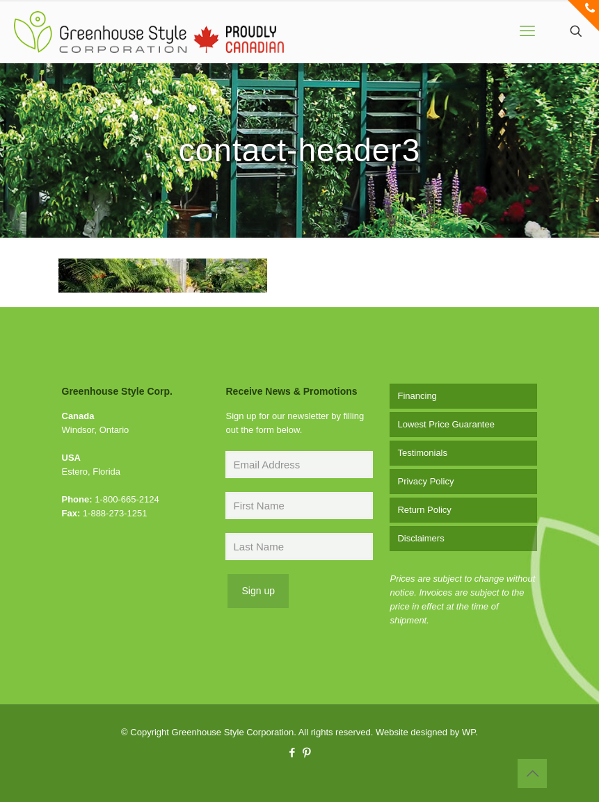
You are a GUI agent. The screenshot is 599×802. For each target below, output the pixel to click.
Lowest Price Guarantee (445, 424)
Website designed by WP (425, 732)
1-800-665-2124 (127, 499)
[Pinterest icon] (307, 752)
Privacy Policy (425, 481)
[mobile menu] (527, 31)
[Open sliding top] (583, 15)
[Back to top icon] (532, 773)
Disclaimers (420, 538)
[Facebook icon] (292, 752)
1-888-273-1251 (115, 513)
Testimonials (422, 453)
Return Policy (424, 510)
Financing (416, 396)
